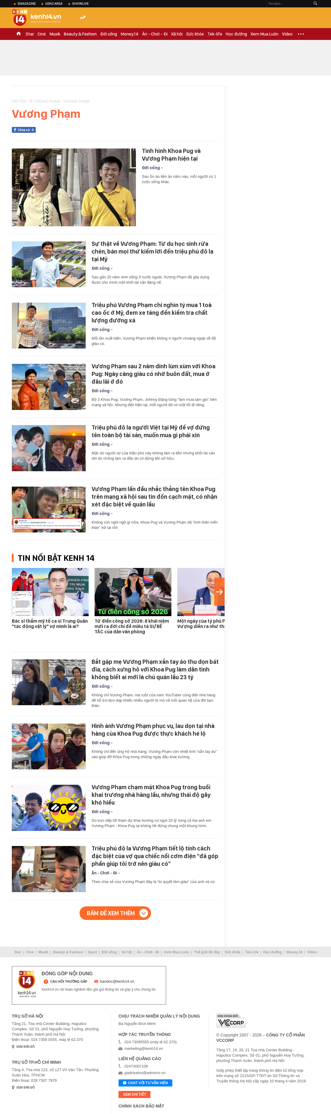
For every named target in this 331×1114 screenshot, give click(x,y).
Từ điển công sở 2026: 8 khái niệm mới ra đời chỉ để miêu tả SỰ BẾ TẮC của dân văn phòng (132, 626)
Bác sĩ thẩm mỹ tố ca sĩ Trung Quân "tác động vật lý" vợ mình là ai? (50, 623)
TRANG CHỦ (18, 34)
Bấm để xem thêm (111, 913)
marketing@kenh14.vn (143, 1048)
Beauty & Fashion (80, 34)
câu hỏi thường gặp (68, 981)
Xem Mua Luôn (264, 34)
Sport (92, 952)
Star (30, 34)
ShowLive (80, 3)
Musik (54, 34)
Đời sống (108, 34)
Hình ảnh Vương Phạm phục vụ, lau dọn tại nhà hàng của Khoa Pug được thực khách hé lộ (153, 729)
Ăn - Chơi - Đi (155, 34)
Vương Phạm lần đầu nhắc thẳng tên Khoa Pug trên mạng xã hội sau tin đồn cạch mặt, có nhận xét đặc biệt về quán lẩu (154, 496)
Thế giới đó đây (207, 952)
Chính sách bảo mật (141, 1106)
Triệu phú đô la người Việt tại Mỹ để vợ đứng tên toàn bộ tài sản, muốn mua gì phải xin (151, 431)
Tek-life (214, 34)
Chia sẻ (27, 130)
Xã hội (177, 34)
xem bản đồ (25, 1046)
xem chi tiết (134, 1094)
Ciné (42, 34)
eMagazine (27, 3)
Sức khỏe (195, 34)
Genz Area (53, 3)
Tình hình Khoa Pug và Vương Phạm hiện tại (171, 154)
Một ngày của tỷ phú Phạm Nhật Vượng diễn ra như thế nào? (211, 623)
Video (287, 34)
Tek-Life (252, 952)
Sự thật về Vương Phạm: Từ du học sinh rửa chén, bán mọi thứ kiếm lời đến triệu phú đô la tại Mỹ (152, 251)
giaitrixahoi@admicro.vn (145, 1073)
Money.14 (130, 34)
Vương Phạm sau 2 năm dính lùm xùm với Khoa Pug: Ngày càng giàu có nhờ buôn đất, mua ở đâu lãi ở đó (153, 374)
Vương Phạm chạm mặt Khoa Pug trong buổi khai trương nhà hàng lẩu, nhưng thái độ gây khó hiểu (151, 795)
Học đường (236, 34)
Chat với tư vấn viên (145, 1083)
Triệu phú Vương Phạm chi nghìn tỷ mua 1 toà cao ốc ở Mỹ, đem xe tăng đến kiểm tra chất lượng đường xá (152, 312)
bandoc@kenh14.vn (117, 981)
